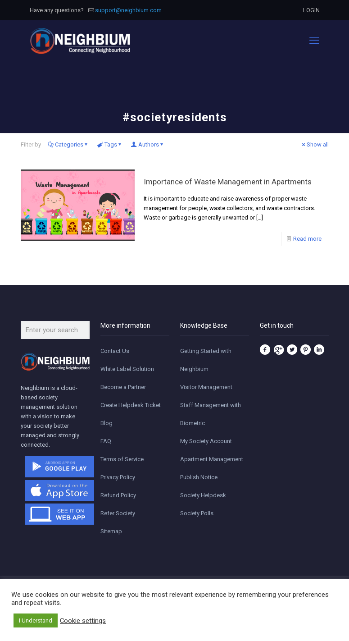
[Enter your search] (55, 330)
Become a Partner (123, 387)
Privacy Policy (117, 477)
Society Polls (196, 513)
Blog (106, 423)
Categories (68, 144)
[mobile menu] (314, 40)
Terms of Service (122, 459)
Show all (315, 144)
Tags (110, 144)
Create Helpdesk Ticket (130, 405)
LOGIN (311, 10)
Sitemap (111, 531)
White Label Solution (127, 369)
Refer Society (117, 513)
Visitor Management (206, 387)
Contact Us (114, 351)
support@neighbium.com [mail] (128, 10)
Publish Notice (199, 477)
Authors (148, 144)
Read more (307, 238)
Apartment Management (211, 459)
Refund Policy (118, 495)
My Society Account (206, 441)
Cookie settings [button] (83, 621)
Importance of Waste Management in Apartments (228, 181)
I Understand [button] (35, 620)
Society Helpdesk (203, 495)
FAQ (105, 441)
